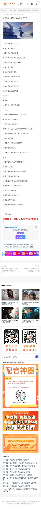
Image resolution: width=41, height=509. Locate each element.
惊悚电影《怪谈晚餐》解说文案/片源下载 (16, 486)
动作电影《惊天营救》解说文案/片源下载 (10, 321)
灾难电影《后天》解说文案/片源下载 (23, 247)
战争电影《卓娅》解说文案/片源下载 (30, 303)
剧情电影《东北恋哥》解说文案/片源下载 (30, 321)
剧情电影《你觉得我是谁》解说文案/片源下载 (31, 270)
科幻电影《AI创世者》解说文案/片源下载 (16, 472)
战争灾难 (13, 14)
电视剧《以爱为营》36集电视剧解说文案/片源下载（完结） (20, 490)
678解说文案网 (12, 10)
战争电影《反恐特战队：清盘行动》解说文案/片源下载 (20, 479)
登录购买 (20, 237)
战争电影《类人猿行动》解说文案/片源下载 (10, 303)
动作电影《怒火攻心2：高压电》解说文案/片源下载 (20, 463)
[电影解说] (21, 10)
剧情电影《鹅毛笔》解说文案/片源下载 (16, 460)
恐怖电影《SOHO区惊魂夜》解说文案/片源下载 (19, 466)
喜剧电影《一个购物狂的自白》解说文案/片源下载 (19, 483)
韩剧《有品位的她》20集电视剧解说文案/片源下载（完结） (10, 271)
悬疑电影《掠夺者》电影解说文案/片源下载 (17, 475)
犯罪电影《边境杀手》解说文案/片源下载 (16, 469)
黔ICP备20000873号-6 (27, 504)
